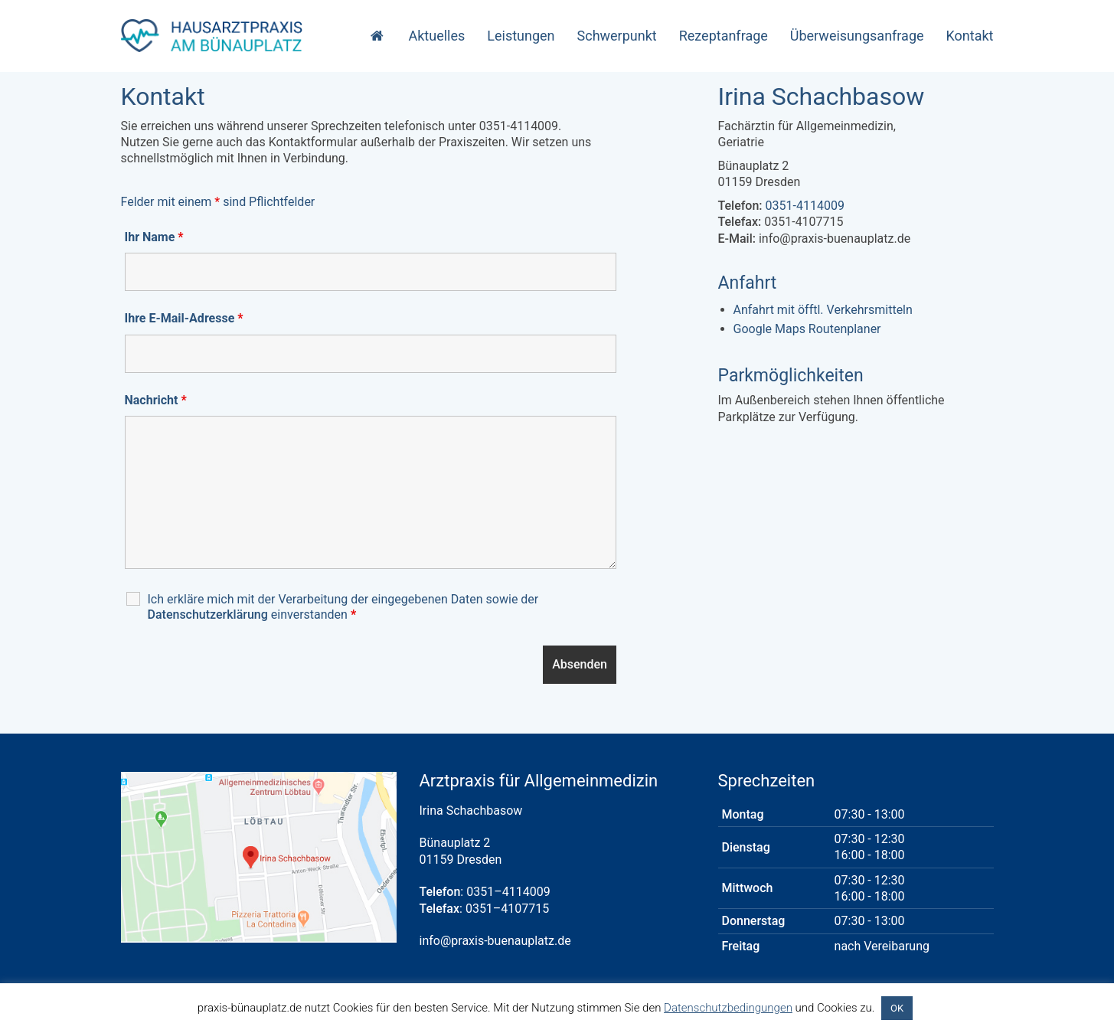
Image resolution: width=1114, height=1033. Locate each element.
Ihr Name (154, 237)
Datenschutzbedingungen (728, 1008)
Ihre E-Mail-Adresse (184, 318)
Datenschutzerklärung (208, 614)
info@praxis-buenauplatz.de (495, 940)
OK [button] (896, 1008)
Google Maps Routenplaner (807, 329)
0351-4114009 (805, 205)
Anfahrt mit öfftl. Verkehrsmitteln (823, 309)
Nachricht (156, 400)
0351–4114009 (508, 891)
